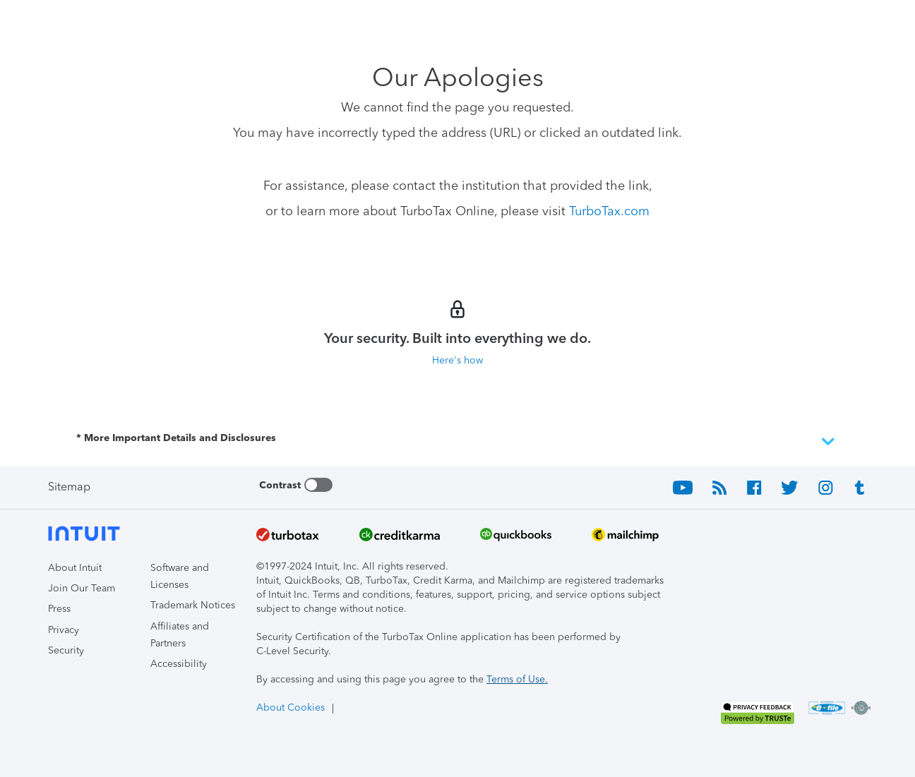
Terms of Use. (517, 679)
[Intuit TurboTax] (101, 21)
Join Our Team (81, 588)
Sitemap (69, 486)
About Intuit (75, 568)
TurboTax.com (609, 211)
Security (66, 650)
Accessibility (178, 664)
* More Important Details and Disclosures (457, 441)
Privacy (63, 630)
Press (59, 609)
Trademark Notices (192, 605)
